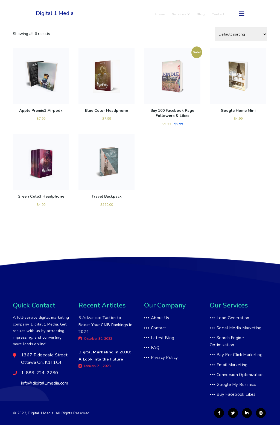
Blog (203, 14)
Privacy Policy (164, 358)
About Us (160, 318)
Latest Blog (162, 338)
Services (185, 14)
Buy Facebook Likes (236, 395)
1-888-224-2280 (96, 17)
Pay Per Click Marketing (239, 355)
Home (166, 14)
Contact (218, 14)
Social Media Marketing (239, 328)
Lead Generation (233, 318)
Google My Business (236, 385)
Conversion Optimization (240, 375)
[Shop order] (241, 34)
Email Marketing (232, 365)
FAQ (155, 348)
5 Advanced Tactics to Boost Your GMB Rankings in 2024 (105, 325)
